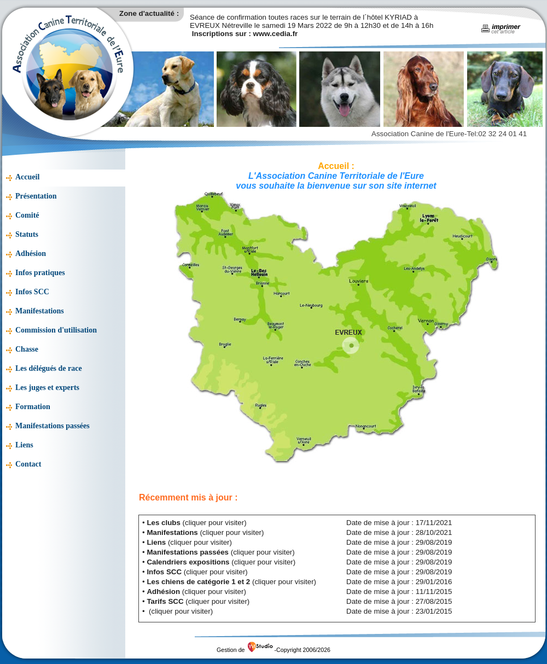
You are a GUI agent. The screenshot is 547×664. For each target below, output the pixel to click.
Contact (28, 464)
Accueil (27, 177)
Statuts (26, 234)
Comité (27, 215)
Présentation (35, 196)
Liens (24, 445)
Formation (32, 407)
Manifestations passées (52, 426)
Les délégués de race (48, 368)
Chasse (26, 349)
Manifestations (39, 311)
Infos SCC (32, 292)
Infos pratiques (40, 273)
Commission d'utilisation (56, 330)
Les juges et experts (47, 387)
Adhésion (30, 253)
